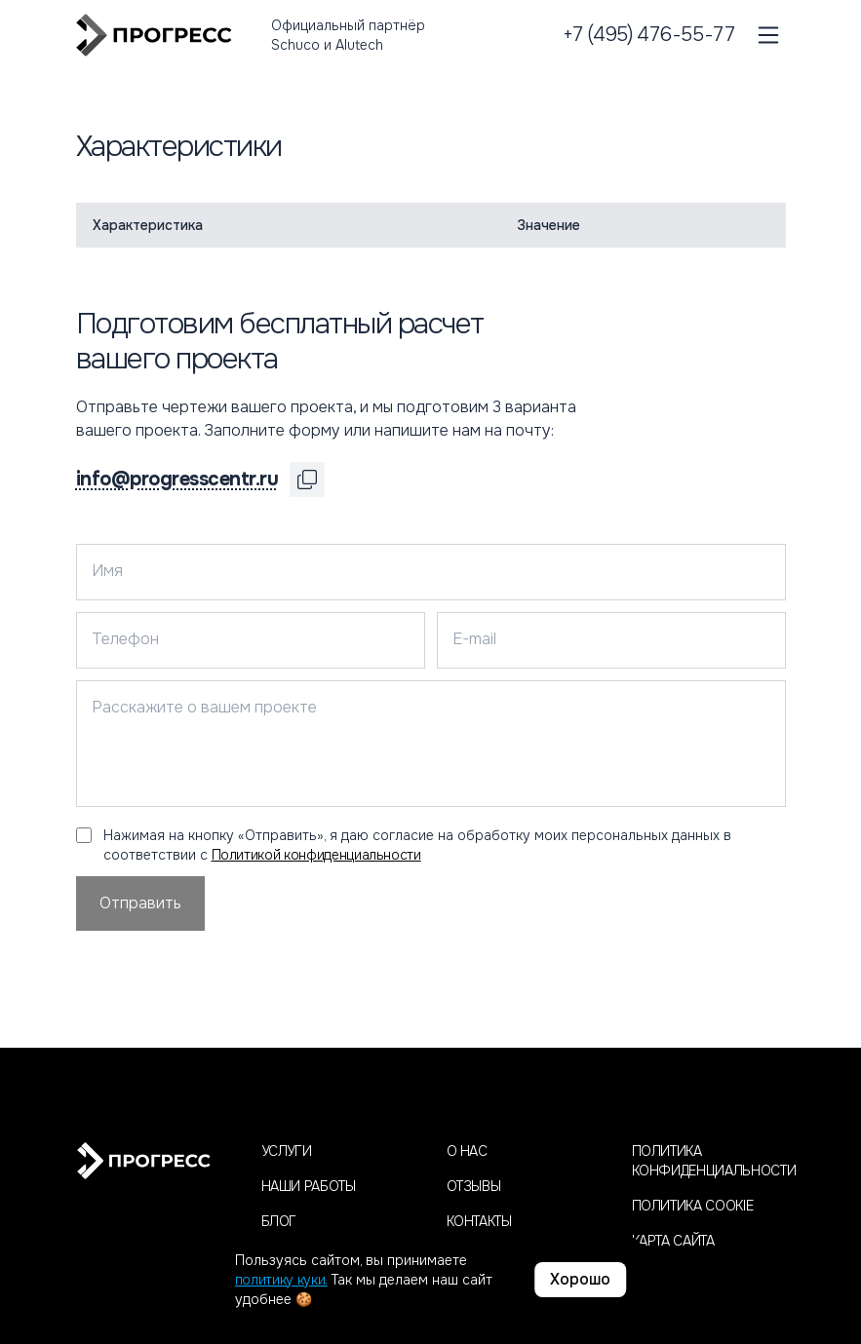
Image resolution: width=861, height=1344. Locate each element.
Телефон (125, 639)
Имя (107, 570)
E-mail (474, 639)
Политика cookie (693, 1205)
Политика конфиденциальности (709, 1160)
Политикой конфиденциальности (316, 855)
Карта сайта (673, 1240)
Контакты (479, 1221)
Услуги (286, 1151)
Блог (279, 1221)
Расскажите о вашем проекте (204, 707)
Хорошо (580, 1279)
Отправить (140, 903)
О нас (467, 1151)
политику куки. (281, 1279)
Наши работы (308, 1186)
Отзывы (474, 1186)
